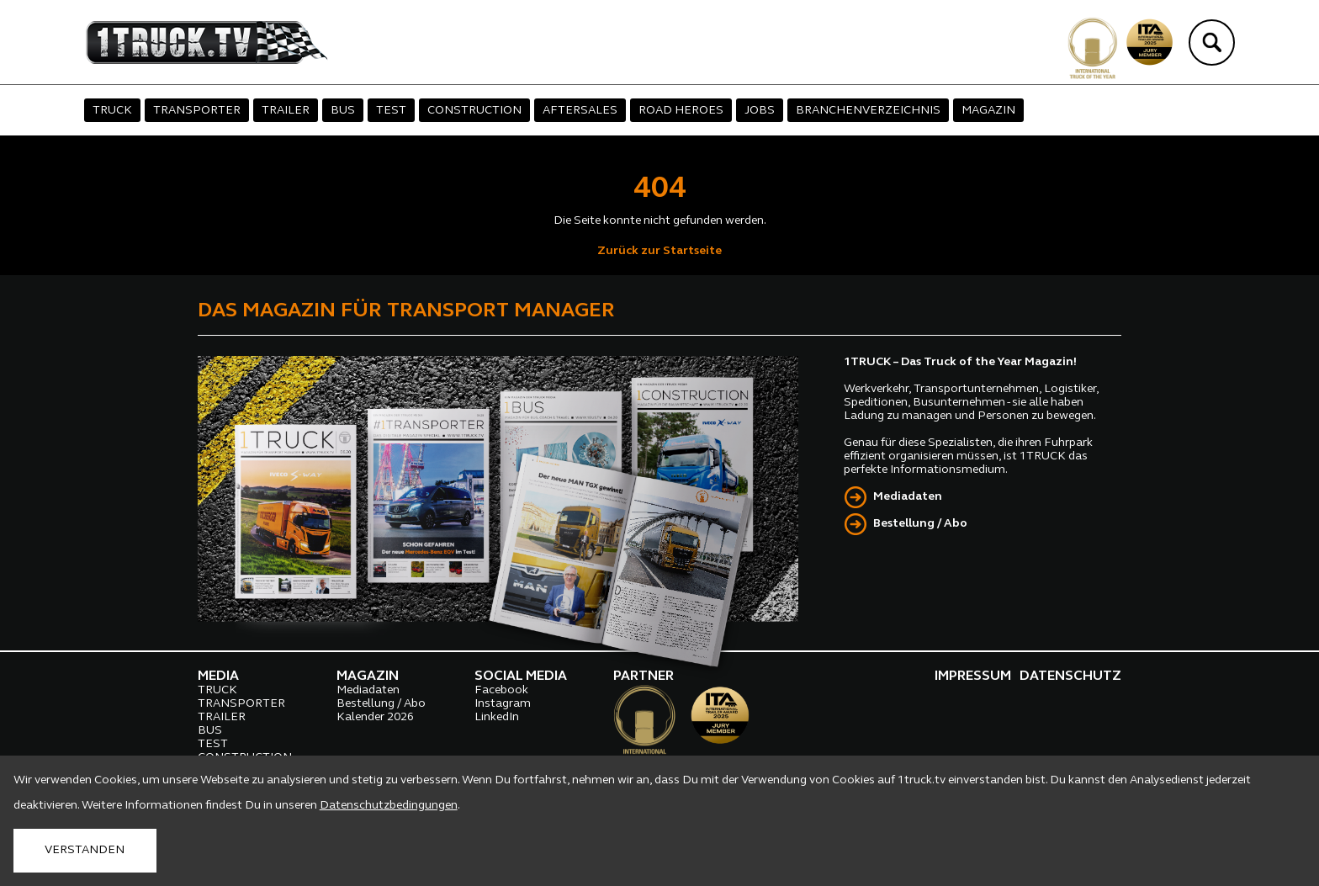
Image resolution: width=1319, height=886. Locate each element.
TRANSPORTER (197, 110)
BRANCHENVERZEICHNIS (868, 110)
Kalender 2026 (375, 717)
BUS (343, 110)
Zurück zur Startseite (659, 251)
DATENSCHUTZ (1070, 676)
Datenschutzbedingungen (389, 805)
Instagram (502, 704)
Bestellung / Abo (920, 523)
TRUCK (112, 110)
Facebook (501, 690)
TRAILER (286, 110)
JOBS (759, 110)
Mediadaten (907, 497)
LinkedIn (496, 717)
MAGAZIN (988, 110)
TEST (391, 110)
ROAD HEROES (680, 110)
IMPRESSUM (973, 676)
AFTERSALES (580, 110)
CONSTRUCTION (474, 110)
